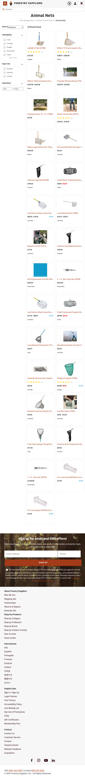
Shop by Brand (10, 626)
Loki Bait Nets (66, 411)
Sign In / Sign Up (11, 692)
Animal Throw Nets (68, 114)
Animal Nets (61, 20)
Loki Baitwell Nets (67, 213)
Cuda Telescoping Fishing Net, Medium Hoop (48, 444)
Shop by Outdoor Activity (15, 630)
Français (8, 659)
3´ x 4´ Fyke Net (37, 477)
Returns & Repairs (12, 607)
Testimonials (10, 603)
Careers (8, 741)
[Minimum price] (7, 88)
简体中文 (8, 675)
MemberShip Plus (12, 723)
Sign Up (43, 563)
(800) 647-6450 (37, 770)
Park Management (26, 20)
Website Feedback (12, 749)
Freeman (30, 187)
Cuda (28, 352)
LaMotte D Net (36, 48)
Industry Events (11, 745)
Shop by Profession (13, 622)
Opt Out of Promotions (14, 712)
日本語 (7, 671)
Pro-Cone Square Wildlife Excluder (44, 510)
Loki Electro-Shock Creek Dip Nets (44, 213)
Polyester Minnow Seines (70, 81)
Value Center (10, 638)
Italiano (7, 667)
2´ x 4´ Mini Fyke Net (68, 279)
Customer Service (12, 737)
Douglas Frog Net (67, 378)
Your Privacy (10, 700)
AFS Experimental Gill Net (40, 279)
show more (13, 58)
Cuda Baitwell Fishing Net (41, 345)
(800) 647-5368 (15, 770)
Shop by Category (12, 618)
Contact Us (9, 733)
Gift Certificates (11, 720)
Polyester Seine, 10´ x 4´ (40, 114)
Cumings (59, 154)
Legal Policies (10, 696)
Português (9, 655)
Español (7, 651)
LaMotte (29, 59)
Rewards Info (10, 610)
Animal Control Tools (44, 20)
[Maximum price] (19, 88)
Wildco (59, 59)
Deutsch (8, 663)
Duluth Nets (31, 286)
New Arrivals (10, 634)
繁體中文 (8, 679)
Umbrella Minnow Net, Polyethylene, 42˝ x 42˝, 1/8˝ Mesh (53, 378)
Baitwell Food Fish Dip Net (41, 411)
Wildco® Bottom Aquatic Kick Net (43, 81)
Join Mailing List (11, 708)
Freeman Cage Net (38, 180)
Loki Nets (30, 220)
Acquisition (9, 753)
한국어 (7, 683)
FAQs (6, 716)
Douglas (59, 389)
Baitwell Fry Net (36, 246)
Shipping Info (10, 599)
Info (6, 648)
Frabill (59, 187)
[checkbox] (4, 39)
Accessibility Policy (13, 704)
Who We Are (9, 595)
